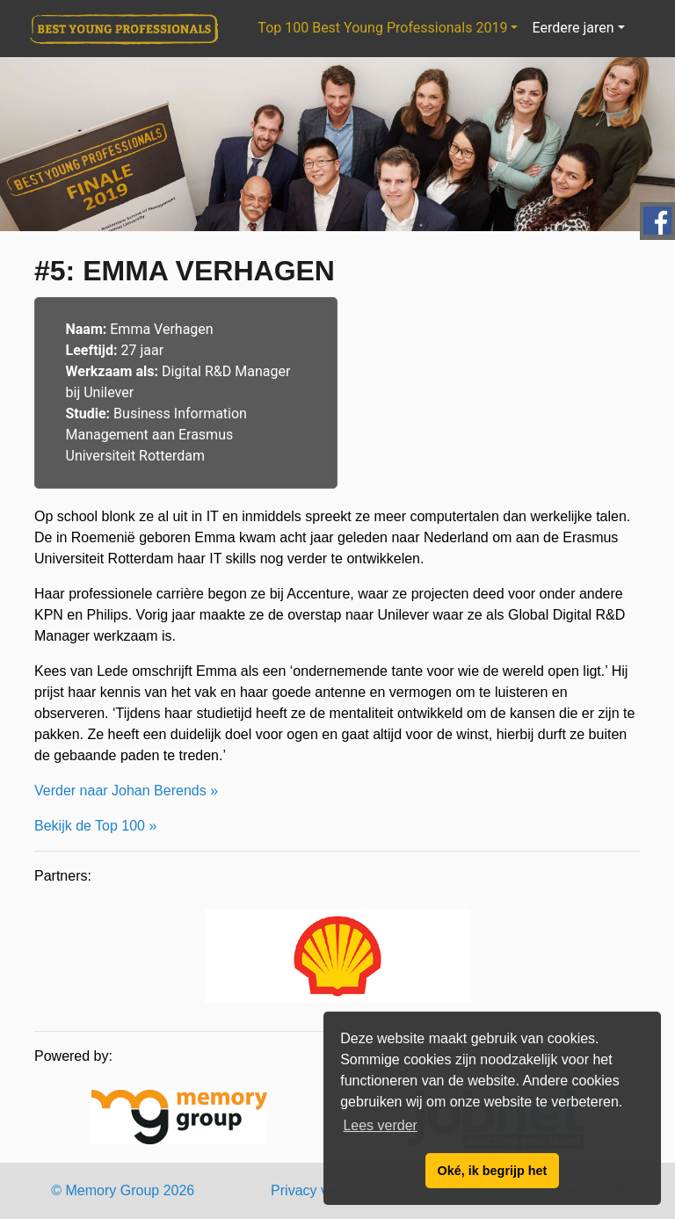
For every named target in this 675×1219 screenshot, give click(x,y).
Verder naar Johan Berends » (126, 790)
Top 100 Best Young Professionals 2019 (382, 27)
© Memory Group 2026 (122, 1190)
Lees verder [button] (380, 1125)
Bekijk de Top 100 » (95, 825)
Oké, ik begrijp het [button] (493, 1171)
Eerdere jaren (572, 27)
